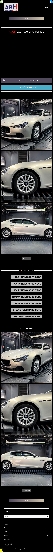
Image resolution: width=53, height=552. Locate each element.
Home (6, 524)
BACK (26, 18)
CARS (5, 528)
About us (7, 539)
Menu (46, 7)
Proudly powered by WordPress (24, 549)
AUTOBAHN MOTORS (9, 549)
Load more (26, 258)
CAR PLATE (7, 531)
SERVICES (7, 535)
